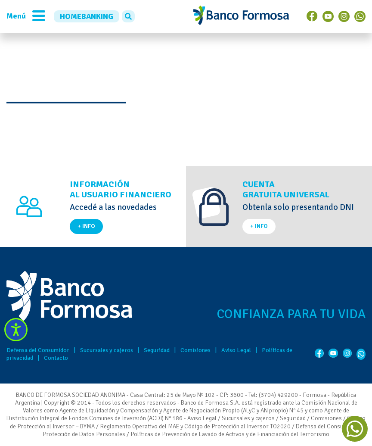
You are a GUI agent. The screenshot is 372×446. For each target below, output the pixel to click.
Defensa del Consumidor (37, 350)
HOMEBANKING (86, 16)
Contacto (56, 358)
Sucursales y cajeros (106, 350)
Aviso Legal (236, 350)
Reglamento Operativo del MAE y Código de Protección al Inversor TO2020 (195, 426)
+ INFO (86, 226)
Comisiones (195, 350)
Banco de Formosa (241, 16)
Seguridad (157, 350)
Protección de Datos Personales (84, 434)
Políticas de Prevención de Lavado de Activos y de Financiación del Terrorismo (229, 434)
